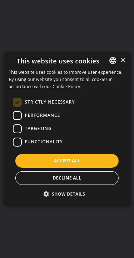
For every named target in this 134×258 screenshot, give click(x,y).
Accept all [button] (67, 161)
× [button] (122, 60)
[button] (67, 193)
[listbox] (112, 60)
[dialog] (66, 129)
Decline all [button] (67, 178)
